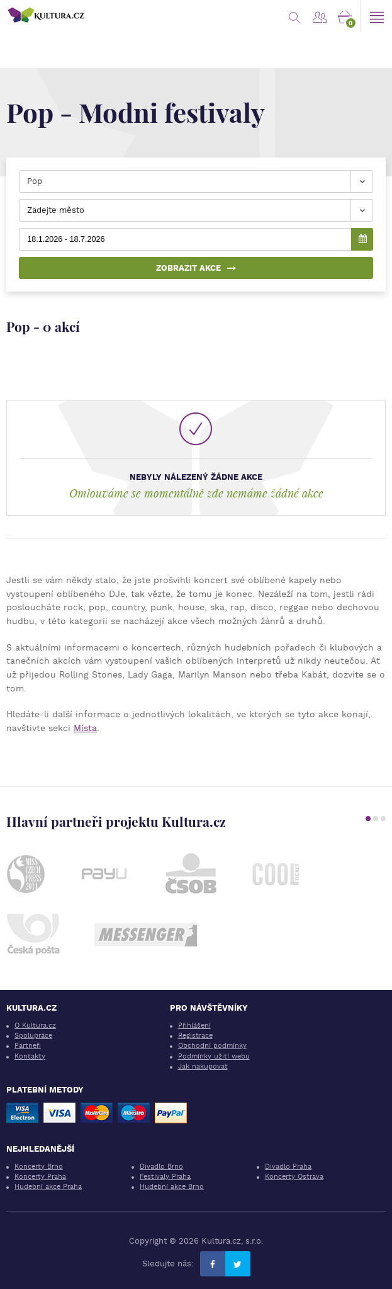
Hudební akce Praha (48, 1187)
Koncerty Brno (38, 1166)
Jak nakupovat (203, 1066)
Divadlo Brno (161, 1166)
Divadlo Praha (288, 1166)
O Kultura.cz (35, 1025)
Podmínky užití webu (214, 1056)
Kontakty (29, 1056)
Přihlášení (194, 1025)
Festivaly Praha (165, 1177)
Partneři (27, 1046)
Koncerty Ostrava (294, 1177)
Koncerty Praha (40, 1177)
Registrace (195, 1035)
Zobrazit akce (196, 268)
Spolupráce (33, 1035)
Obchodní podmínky (212, 1046)
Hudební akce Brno (172, 1187)
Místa (85, 728)
